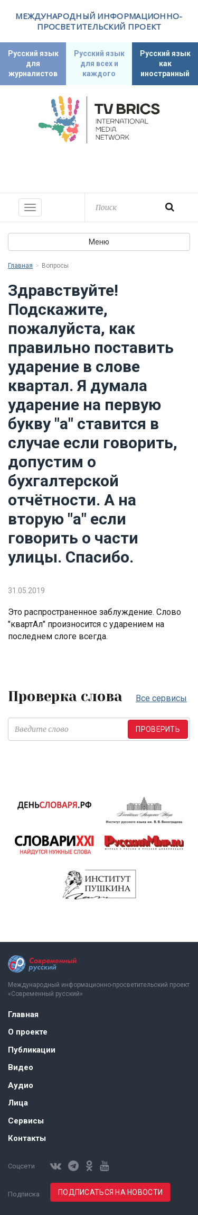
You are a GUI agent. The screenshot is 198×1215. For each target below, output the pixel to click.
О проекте (28, 1032)
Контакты (27, 1138)
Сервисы (26, 1121)
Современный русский (99, 166)
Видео (20, 1067)
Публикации (31, 1050)
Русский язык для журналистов (33, 63)
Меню (99, 242)
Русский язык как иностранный (165, 63)
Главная (20, 265)
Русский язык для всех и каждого (99, 63)
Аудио (20, 1085)
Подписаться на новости (110, 1192)
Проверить (158, 729)
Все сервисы (161, 698)
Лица (18, 1103)
